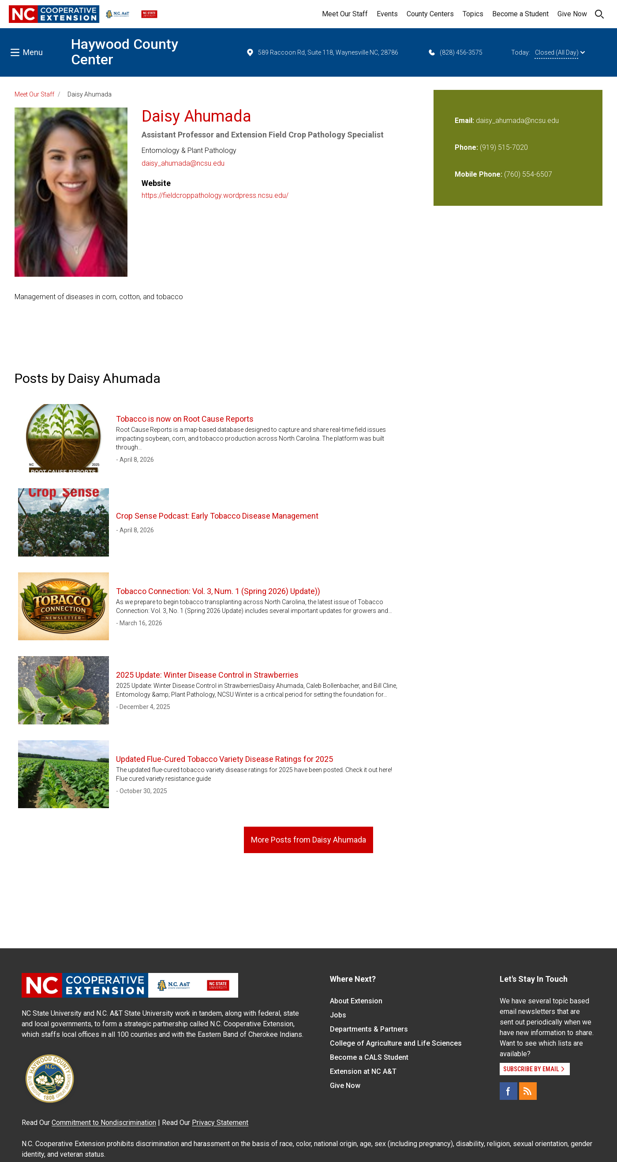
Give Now (572, 14)
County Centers (430, 14)
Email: (465, 120)
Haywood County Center (124, 52)
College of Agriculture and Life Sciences (396, 1043)
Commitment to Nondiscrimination (104, 1122)
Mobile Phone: (478, 174)
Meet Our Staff (345, 14)
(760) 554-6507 (528, 174)
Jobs (338, 1015)
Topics (473, 14)
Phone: (466, 147)
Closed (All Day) (560, 52)
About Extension (356, 1001)
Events (387, 14)
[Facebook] (508, 1091)
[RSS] (528, 1091)
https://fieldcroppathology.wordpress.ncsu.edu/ (215, 195)
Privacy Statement (220, 1122)
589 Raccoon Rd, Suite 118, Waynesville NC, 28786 (322, 52)
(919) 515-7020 (504, 147)
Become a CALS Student (369, 1057)
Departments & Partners (369, 1029)
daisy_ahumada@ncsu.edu (183, 163)
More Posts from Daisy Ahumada (308, 839)
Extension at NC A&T (363, 1071)
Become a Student (520, 14)
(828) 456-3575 (454, 52)
